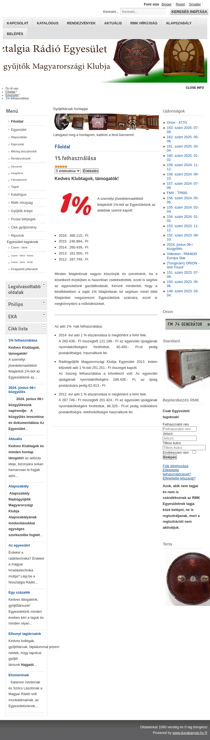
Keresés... (111, 12)
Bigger (167, 4)
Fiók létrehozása (175, 466)
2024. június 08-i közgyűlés (22, 390)
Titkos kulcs (172, 443)
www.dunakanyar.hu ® (189, 733)
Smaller (195, 4)
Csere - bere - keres (22, 255)
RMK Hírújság (22, 203)
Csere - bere (19, 247)
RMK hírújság (144, 23)
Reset (180, 4)
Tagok (15, 186)
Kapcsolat (17, 23)
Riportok (17, 235)
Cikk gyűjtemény (24, 227)
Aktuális (113, 23)
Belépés (15, 34)
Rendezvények (81, 23)
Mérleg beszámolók (24, 151)
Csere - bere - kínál (22, 262)
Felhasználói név (176, 424)
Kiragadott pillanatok (24, 269)
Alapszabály (179, 23)
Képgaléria (17, 173)
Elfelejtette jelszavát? (179, 478)
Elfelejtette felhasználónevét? (177, 472)
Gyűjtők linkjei (22, 211)
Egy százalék (19, 592)
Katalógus (48, 23)
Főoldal (17, 121)
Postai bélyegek (23, 219)
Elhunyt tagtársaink (24, 634)
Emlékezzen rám (176, 452)
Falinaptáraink (19, 179)
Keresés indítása (189, 12)
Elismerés (16, 166)
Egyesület (18, 130)
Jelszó (168, 434)
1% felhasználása (22, 340)
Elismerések (18, 675)
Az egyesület (19, 545)
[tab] (44, 284)
